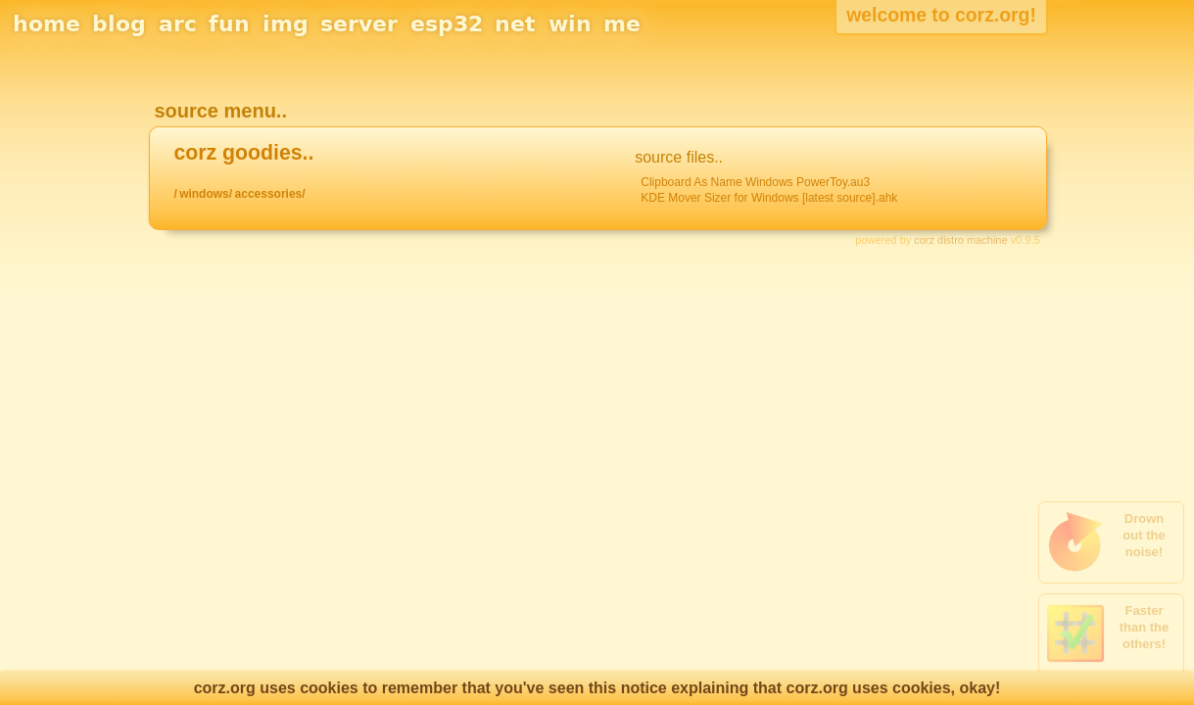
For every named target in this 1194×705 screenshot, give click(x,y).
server (359, 24)
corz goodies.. (243, 152)
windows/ (205, 194)
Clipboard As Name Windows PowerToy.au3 (755, 182)
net (515, 24)
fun (229, 24)
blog (119, 24)
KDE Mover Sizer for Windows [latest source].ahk (769, 198)
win (570, 24)
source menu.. (220, 110)
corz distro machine (960, 240)
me (622, 24)
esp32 (446, 24)
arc (178, 24)
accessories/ (270, 194)
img (286, 24)
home (46, 24)
